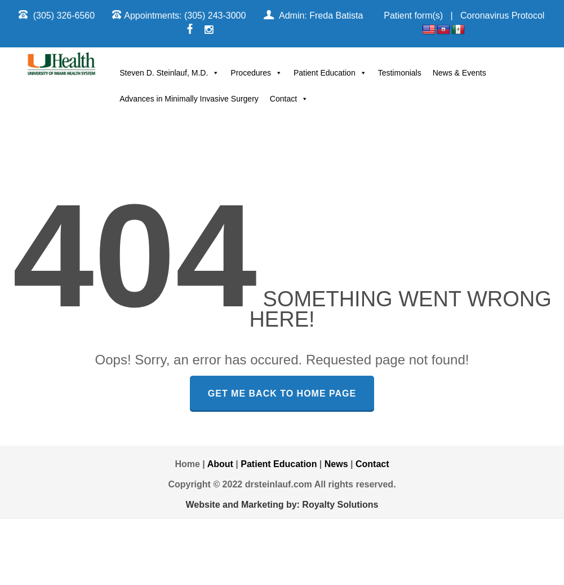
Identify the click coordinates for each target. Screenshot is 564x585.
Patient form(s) (413, 15)
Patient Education (330, 72)
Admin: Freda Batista (321, 15)
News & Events (459, 72)
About (220, 464)
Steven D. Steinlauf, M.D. (169, 72)
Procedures (256, 72)
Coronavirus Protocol (502, 15)
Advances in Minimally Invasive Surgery (189, 98)
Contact (289, 98)
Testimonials (399, 72)
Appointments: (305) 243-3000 (185, 15)
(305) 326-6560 (64, 15)
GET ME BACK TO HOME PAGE (282, 393)
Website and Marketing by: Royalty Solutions (282, 504)
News (336, 464)
